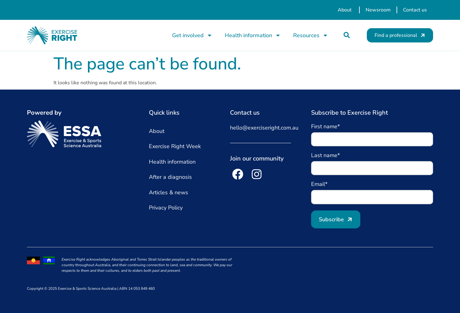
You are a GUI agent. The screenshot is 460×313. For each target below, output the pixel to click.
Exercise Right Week (175, 146)
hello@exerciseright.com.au (264, 127)
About (156, 131)
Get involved (192, 35)
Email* (320, 184)
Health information (253, 35)
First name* (326, 127)
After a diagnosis (170, 177)
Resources (310, 35)
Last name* (326, 155)
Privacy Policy (166, 207)
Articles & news (168, 192)
